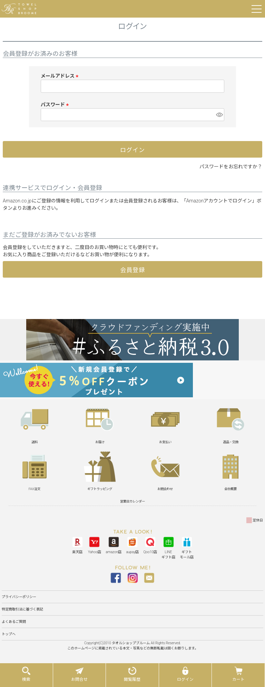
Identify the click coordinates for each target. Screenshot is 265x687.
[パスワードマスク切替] (219, 115)
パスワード (56, 104)
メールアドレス (60, 76)
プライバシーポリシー (19, 597)
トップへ (9, 634)
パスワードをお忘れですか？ (230, 166)
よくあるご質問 (14, 622)
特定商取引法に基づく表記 (22, 609)
